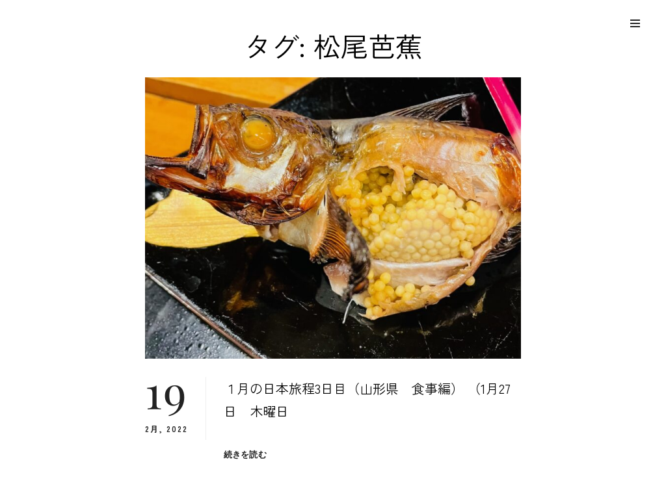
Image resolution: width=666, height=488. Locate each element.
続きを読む (245, 454)
